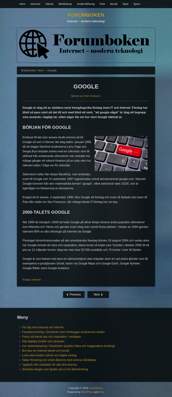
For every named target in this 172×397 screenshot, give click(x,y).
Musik (114, 4)
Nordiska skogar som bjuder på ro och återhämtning (55, 369)
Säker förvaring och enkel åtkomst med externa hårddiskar (59, 359)
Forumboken (86, 15)
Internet (35, 4)
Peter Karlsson (91, 96)
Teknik (49, 4)
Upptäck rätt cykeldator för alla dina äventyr (49, 364)
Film (102, 4)
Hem (22, 4)
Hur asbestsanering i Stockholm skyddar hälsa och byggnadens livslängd (68, 345)
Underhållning (86, 4)
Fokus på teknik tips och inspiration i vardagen (51, 336)
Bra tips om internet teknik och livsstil (45, 350)
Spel (125, 4)
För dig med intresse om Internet (43, 327)
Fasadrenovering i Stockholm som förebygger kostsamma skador (63, 331)
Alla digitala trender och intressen (43, 341)
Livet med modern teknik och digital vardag (49, 355)
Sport (136, 4)
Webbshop (65, 4)
